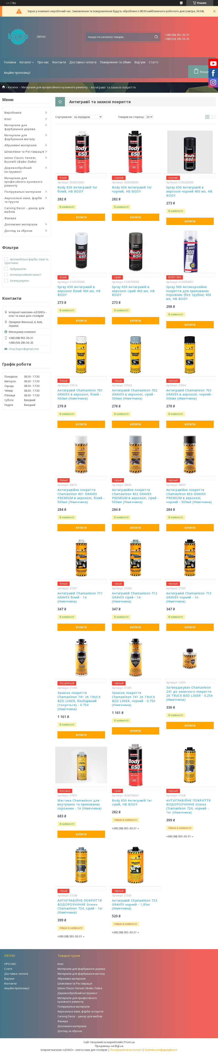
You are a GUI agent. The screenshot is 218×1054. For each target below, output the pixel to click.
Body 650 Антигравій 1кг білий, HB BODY (77, 189)
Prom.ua (129, 1042)
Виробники (13, 112)
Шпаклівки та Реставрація (24, 151)
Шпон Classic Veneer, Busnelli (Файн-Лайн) (20, 160)
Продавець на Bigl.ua (109, 1046)
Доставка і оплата (82, 62)
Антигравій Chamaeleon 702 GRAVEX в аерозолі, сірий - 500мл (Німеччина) (134, 394)
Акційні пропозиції (17, 73)
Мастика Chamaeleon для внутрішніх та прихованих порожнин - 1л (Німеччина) (79, 805)
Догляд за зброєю (18, 231)
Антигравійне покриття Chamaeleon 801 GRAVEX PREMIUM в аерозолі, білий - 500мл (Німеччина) (81, 496)
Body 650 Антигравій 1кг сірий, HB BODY (132, 802)
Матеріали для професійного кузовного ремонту (55, 87)
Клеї (7, 119)
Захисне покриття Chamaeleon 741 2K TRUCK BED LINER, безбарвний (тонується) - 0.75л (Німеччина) (79, 701)
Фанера (10, 218)
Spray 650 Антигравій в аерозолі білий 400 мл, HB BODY (79, 291)
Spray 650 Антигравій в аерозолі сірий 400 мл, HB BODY (133, 291)
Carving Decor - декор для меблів (24, 210)
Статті (153, 62)
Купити (81, 217)
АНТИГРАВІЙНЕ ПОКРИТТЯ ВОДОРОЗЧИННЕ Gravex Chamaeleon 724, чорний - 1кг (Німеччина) (188, 807)
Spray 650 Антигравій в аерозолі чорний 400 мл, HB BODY (189, 191)
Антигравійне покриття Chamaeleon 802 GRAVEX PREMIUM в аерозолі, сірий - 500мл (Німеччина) (135, 496)
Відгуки (139, 62)
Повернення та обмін (115, 62)
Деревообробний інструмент (18, 170)
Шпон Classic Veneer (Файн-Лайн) (79, 988)
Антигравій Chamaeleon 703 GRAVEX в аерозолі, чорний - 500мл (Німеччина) (189, 394)
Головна (10, 62)
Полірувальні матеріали (22, 192)
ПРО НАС (10, 964)
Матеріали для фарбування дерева (19, 127)
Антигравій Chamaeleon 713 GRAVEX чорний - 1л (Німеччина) (189, 597)
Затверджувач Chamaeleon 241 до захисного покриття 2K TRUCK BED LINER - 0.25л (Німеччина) (189, 694)
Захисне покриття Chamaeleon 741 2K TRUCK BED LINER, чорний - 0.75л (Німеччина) (133, 699)
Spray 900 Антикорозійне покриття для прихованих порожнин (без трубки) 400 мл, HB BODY (188, 293)
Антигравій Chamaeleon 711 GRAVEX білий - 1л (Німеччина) (80, 597)
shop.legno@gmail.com (24, 349)
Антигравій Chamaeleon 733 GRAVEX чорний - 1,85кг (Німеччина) (134, 905)
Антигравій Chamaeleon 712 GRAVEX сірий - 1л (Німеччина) (134, 597)
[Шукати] (156, 37)
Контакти (59, 62)
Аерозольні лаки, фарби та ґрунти (23, 200)
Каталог (25, 62)
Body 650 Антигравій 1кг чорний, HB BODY (132, 189)
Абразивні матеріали (20, 145)
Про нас (43, 62)
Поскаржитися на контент (126, 1050)
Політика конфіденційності (161, 1050)
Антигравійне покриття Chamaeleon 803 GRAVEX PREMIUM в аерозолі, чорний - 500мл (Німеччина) (189, 496)
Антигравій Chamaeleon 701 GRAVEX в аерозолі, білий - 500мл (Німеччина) (80, 394)
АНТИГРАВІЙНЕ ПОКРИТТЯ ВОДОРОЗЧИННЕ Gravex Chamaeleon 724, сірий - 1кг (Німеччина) (80, 907)
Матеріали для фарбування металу (19, 137)
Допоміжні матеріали (20, 224)
